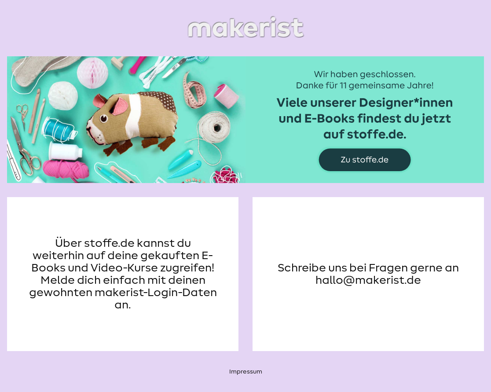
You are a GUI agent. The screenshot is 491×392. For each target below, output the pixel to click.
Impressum (245, 372)
